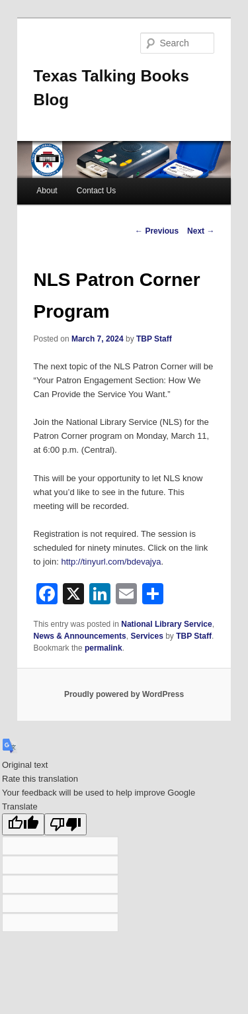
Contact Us (96, 190)
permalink (103, 648)
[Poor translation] (65, 824)
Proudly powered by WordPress (124, 694)
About (46, 190)
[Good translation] (23, 824)
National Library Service (166, 624)
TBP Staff (154, 339)
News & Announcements (80, 636)
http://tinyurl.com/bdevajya (111, 562)
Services (146, 636)
